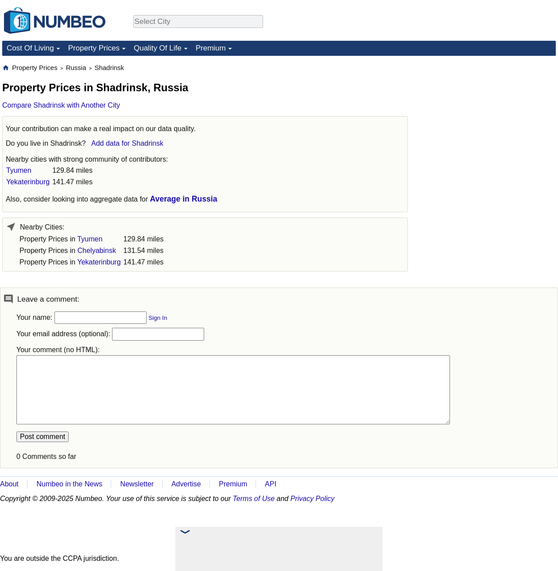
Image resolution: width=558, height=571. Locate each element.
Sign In (157, 318)
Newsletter (137, 484)
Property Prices (94, 48)
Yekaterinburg (28, 182)
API (270, 484)
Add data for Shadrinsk (127, 143)
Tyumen (18, 170)
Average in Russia (183, 198)
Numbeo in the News (69, 484)
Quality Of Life (158, 48)
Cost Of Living (30, 48)
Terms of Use (254, 498)
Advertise (186, 484)
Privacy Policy (313, 498)
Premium (211, 48)
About (9, 484)
